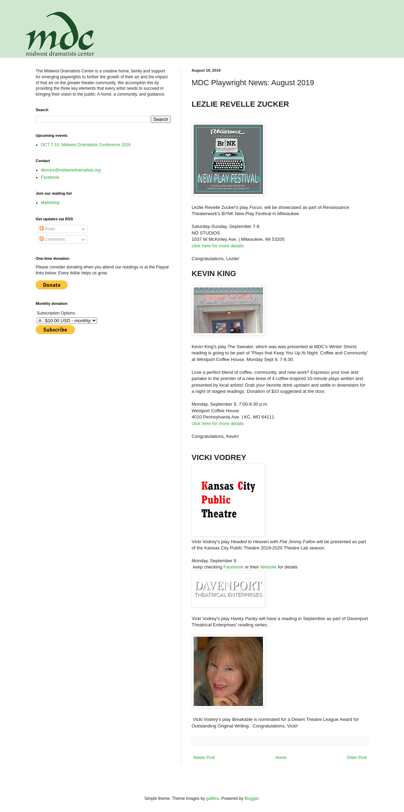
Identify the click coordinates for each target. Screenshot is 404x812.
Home (281, 757)
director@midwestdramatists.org (70, 170)
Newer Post (204, 757)
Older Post (357, 757)
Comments (52, 239)
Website (269, 567)
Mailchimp (50, 202)
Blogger (252, 798)
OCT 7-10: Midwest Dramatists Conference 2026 (86, 144)
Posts (47, 229)
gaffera (212, 798)
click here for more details (218, 245)
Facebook (234, 567)
